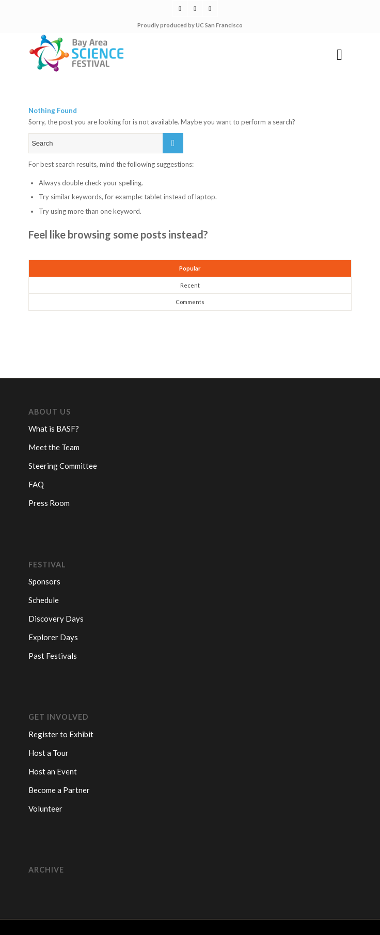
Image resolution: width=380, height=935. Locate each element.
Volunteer (45, 808)
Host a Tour (48, 752)
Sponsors (44, 581)
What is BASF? (53, 428)
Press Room (49, 503)
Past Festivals (52, 655)
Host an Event (52, 771)
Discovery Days (56, 618)
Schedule (43, 600)
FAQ (36, 484)
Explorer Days (53, 637)
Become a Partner (59, 790)
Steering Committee (62, 465)
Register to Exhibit (60, 734)
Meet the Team (54, 447)
